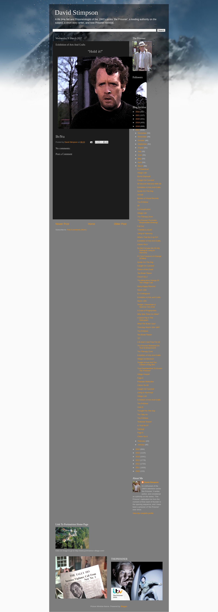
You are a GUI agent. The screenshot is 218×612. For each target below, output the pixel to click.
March (140, 166)
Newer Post (62, 223)
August (141, 148)
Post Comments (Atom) (76, 230)
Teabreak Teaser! (144, 422)
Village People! (143, 374)
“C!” (139, 338)
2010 (138, 471)
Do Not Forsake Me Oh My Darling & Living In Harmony (148, 250)
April (140, 162)
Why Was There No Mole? (148, 314)
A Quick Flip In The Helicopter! (145, 319)
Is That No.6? (143, 425)
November (142, 137)
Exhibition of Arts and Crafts (149, 297)
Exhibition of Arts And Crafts (149, 187)
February (142, 441)
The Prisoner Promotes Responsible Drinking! (147, 221)
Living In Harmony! (145, 393)
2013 (138, 460)
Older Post (120, 223)
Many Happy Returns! (146, 286)
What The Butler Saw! (146, 324)
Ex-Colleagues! (143, 294)
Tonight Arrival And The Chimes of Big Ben (147, 363)
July (140, 151)
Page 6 (140, 378)
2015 (138, 453)
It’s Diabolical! (143, 169)
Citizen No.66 (143, 385)
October (141, 140)
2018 (138, 126)
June (140, 155)
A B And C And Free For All (148, 342)
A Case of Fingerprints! (146, 310)
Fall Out (140, 226)
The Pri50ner (142, 202)
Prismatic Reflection (145, 382)
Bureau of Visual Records (148, 198)
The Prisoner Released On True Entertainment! (148, 347)
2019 (138, 122)
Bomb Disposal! (144, 176)
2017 (138, 130)
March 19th (142, 290)
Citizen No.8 (142, 436)
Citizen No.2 (142, 277)
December (142, 133)
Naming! (140, 429)
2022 (138, 112)
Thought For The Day (146, 411)
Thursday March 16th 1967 (148, 327)
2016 (138, 449)
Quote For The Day (145, 191)
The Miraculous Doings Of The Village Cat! (148, 281)
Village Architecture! (145, 359)
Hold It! (140, 407)
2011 (138, 467)
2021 (138, 115)
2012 (138, 464)
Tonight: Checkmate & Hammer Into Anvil (146, 306)
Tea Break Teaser (144, 273)
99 (138, 206)
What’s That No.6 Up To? (147, 237)
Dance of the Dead (145, 269)
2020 (138, 119)
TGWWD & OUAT (144, 230)
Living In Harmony (145, 233)
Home (91, 223)
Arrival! (140, 195)
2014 (138, 457)
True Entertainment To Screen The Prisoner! (149, 369)
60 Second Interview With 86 (149, 184)
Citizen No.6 (142, 244)
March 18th (142, 301)
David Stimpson (76, 12)
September (143, 144)
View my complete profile (143, 513)
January (141, 445)
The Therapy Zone (145, 217)
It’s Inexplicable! (144, 209)
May (140, 159)
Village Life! (142, 173)
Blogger (124, 606)
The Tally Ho (142, 414)
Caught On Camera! (145, 180)
